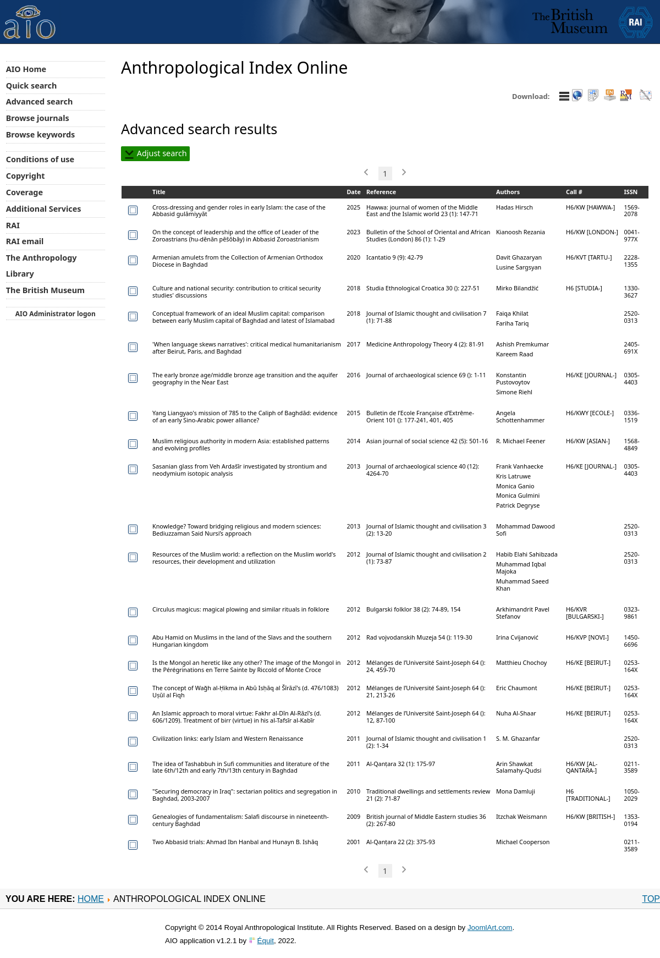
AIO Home (26, 69)
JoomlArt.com (490, 927)
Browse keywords (40, 134)
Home (91, 899)
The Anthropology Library (41, 265)
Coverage (24, 192)
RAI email (25, 241)
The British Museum (45, 290)
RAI (13, 225)
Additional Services (43, 208)
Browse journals (37, 118)
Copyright (25, 175)
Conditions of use (40, 159)
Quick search (31, 85)
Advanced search (39, 101)
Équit (265, 941)
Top (651, 899)
